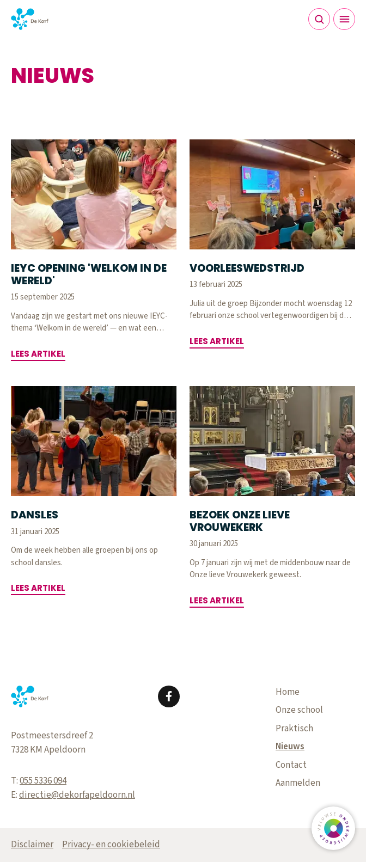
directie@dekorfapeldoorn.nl (77, 795)
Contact (291, 765)
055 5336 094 (43, 780)
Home (288, 692)
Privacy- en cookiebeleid (111, 844)
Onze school (299, 710)
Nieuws (290, 746)
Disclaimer (32, 844)
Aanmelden (298, 783)
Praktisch (294, 728)
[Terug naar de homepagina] (29, 19)
